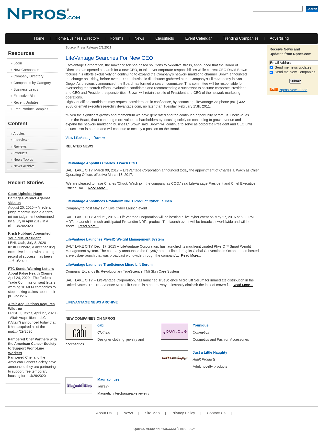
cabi (100, 325)
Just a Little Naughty (210, 352)
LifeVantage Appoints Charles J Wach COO (101, 163)
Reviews (20, 146)
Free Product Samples (30, 109)
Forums (116, 38)
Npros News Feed (293, 90)
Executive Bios (24, 96)
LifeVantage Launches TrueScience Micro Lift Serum (109, 264)
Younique (200, 325)
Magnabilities (108, 379)
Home (39, 38)
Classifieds (164, 38)
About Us (104, 413)
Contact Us (216, 413)
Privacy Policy (183, 413)
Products (20, 153)
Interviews (21, 140)
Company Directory (28, 76)
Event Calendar (198, 38)
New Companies (26, 70)
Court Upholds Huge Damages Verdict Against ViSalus (29, 198)
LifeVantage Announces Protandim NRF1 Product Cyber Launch (119, 201)
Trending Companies (241, 38)
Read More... (98, 188)
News (139, 38)
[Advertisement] (298, 170)
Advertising (279, 38)
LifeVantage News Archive (92, 302)
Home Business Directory (77, 38)
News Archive (24, 166)
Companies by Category (32, 83)
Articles (19, 133)
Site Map (152, 413)
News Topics (23, 159)
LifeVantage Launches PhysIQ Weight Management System (115, 239)
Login (17, 63)
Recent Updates (26, 102)
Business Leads (25, 89)
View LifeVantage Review (85, 138)
